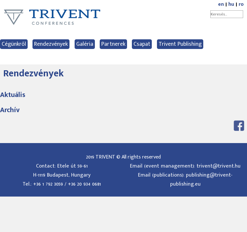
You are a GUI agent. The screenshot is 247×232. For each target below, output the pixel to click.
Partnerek (113, 44)
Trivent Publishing (180, 44)
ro (241, 4)
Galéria (84, 44)
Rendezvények (51, 44)
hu (231, 4)
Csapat (141, 44)
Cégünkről (14, 44)
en (221, 4)
